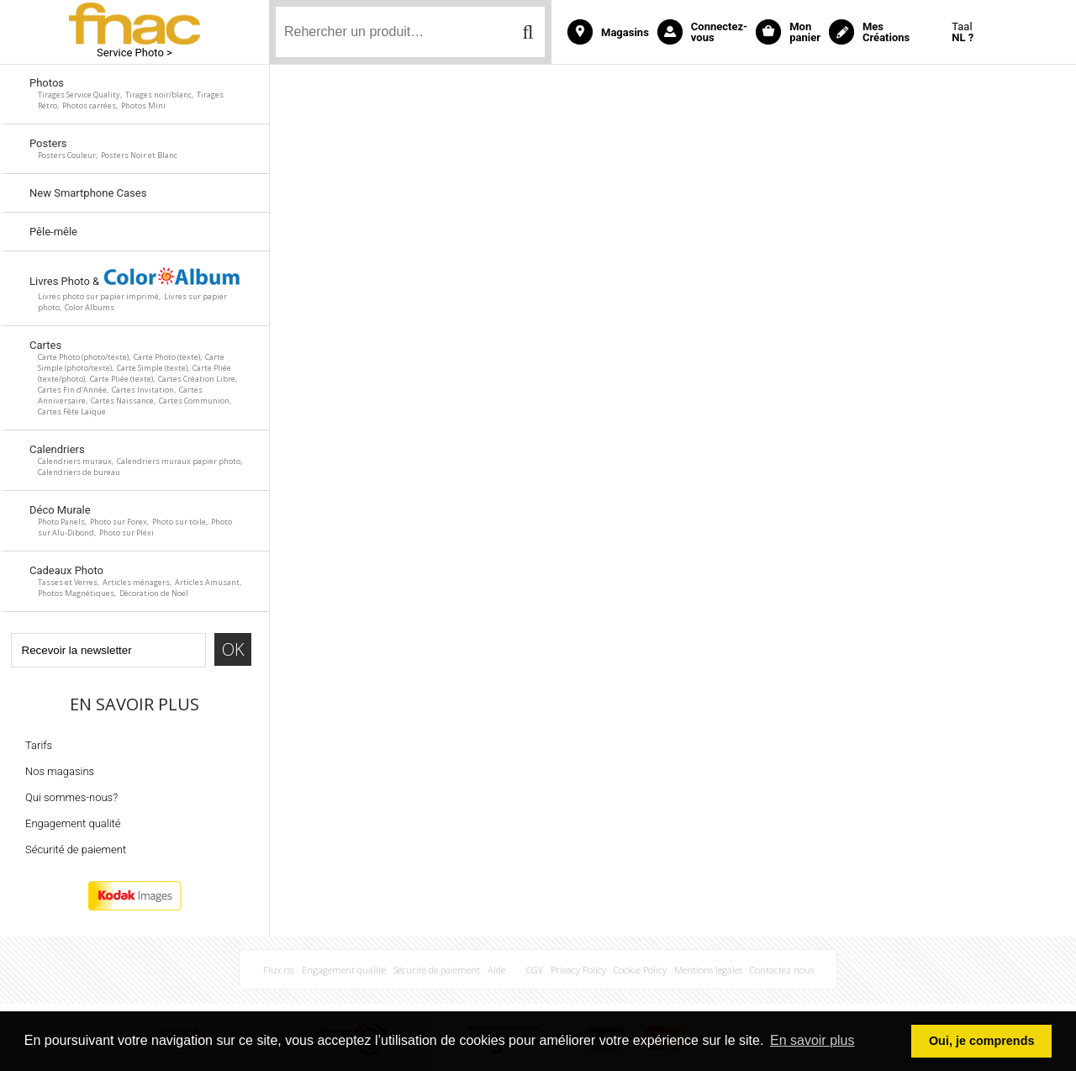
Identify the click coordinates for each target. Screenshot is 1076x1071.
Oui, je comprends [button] (982, 1040)
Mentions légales (708, 969)
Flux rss (278, 969)
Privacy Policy (578, 969)
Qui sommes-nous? (71, 797)
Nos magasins (59, 771)
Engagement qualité (73, 823)
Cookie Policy (640, 969)
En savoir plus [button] (812, 1040)
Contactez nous (782, 969)
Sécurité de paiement (75, 849)
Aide (496, 969)
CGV (534, 969)
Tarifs (38, 745)
